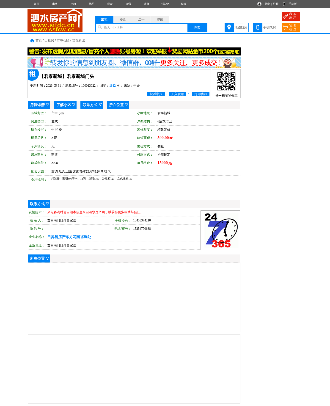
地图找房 (240, 27)
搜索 (197, 27)
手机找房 (269, 27)
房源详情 (37, 105)
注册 (276, 4)
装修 (146, 4)
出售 (55, 4)
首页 (36, 4)
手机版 (293, 4)
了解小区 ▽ (66, 105)
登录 (267, 4)
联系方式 (90, 105)
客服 (183, 4)
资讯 (128, 4)
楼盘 (110, 4)
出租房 (49, 40)
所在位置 (116, 105)
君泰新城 (78, 40)
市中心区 (63, 40)
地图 (91, 4)
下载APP (165, 4)
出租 (73, 4)
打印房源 (200, 94)
